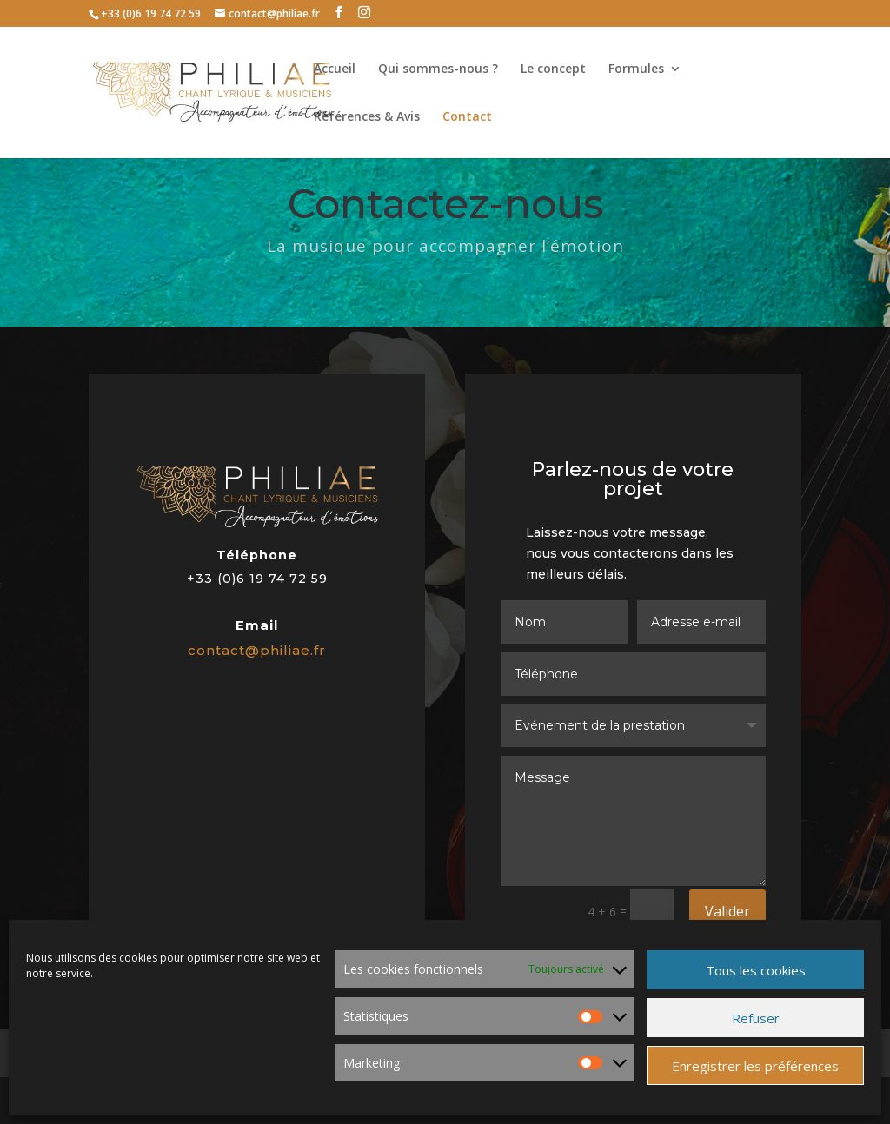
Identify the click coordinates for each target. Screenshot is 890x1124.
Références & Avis (367, 117)
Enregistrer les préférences (755, 1065)
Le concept (553, 69)
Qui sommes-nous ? (438, 69)
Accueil (334, 69)
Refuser (756, 1018)
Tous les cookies (756, 970)
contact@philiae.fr (257, 649)
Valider (727, 911)
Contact (467, 117)
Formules (636, 69)
